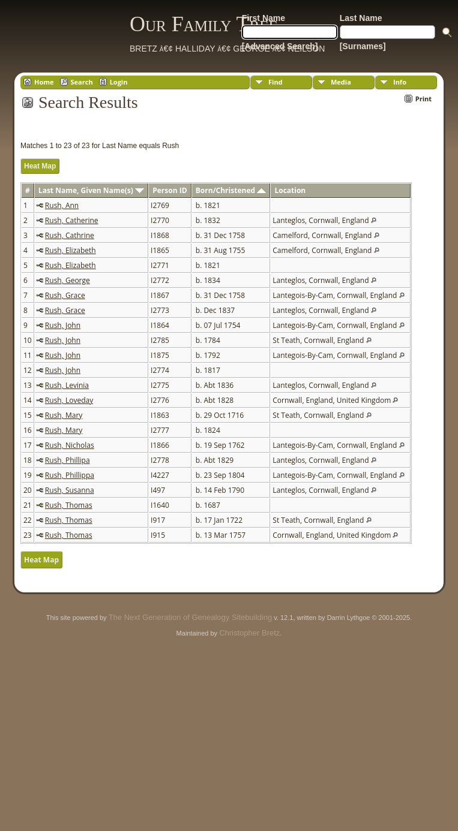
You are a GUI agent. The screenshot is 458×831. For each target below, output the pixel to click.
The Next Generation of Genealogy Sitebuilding (190, 617)
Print (423, 98)
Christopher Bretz (249, 632)
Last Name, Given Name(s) (91, 190)
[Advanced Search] (280, 46)
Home (44, 81)
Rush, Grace (65, 295)
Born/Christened (231, 190)
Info (399, 81)
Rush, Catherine (71, 220)
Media (341, 81)
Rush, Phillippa (69, 475)
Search (82, 81)
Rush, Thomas (68, 505)
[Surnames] (363, 46)
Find (275, 81)
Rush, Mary (63, 415)
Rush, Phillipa (67, 460)
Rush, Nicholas (69, 445)
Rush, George (67, 280)
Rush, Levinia (67, 385)
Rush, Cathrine (69, 235)
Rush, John (62, 325)
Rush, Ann (62, 205)
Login (119, 81)
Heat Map (40, 166)
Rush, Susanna (69, 490)
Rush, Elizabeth (70, 250)
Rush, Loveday (69, 400)
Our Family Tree (204, 24)
